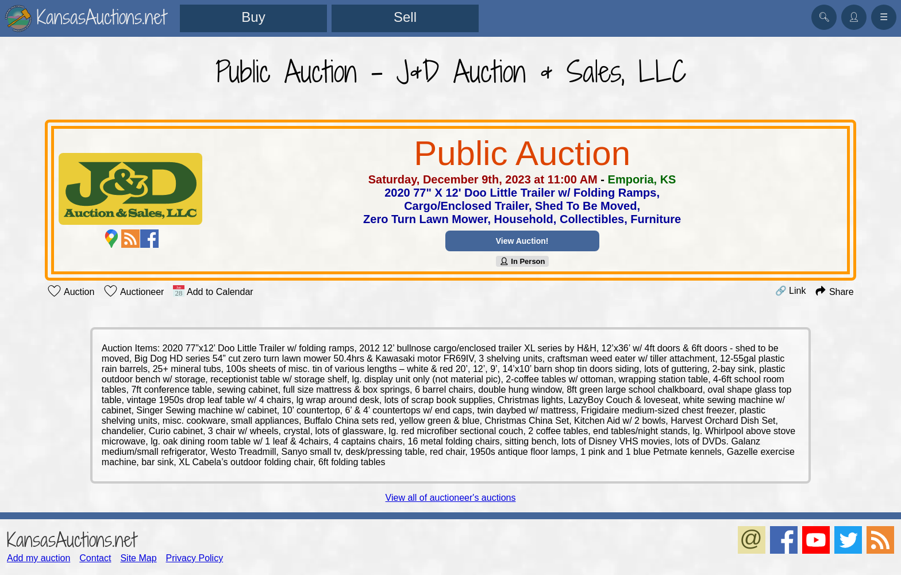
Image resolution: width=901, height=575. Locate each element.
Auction (70, 291)
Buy (253, 17)
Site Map (138, 558)
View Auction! (522, 241)
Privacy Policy (195, 558)
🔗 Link (790, 291)
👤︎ (854, 17)
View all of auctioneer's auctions (451, 498)
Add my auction (38, 558)
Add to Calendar (213, 291)
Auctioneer (133, 291)
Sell (405, 17)
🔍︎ (824, 17)
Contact (95, 558)
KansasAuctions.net (71, 539)
